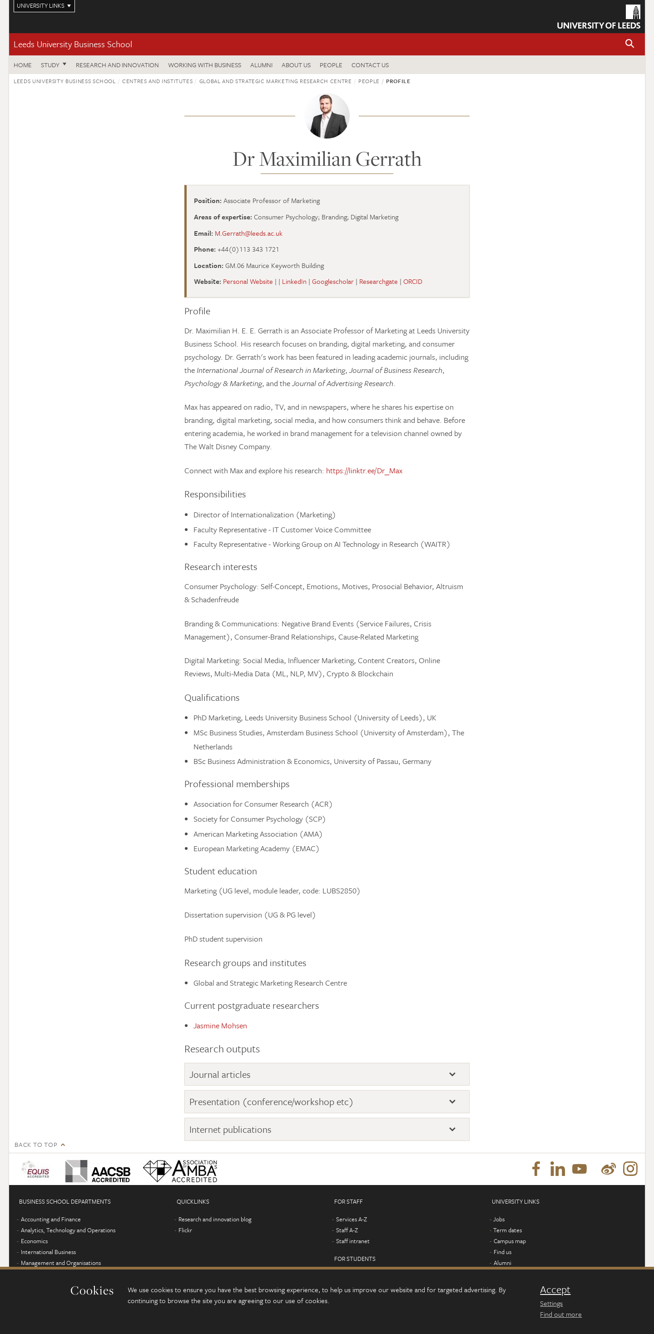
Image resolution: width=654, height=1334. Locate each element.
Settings (551, 1303)
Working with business (204, 64)
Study (50, 64)
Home (23, 64)
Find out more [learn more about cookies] (561, 1314)
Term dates (507, 1230)
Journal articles (220, 1074)
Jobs (499, 1219)
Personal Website (248, 281)
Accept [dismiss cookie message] (555, 1289)
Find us (502, 1251)
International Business (48, 1251)
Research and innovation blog (215, 1219)
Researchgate (378, 281)
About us (296, 64)
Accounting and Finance (51, 1219)
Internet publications (230, 1129)
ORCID (412, 281)
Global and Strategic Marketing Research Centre (275, 81)
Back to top (36, 1144)
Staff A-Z (347, 1230)
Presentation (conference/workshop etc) (271, 1101)
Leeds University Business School (73, 44)
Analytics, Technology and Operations (68, 1230)
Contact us (370, 64)
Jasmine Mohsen (220, 1025)
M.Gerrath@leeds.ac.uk (248, 233)
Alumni (261, 64)
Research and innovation (117, 64)
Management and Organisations (61, 1262)
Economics (34, 1240)
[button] (629, 44)
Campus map (510, 1240)
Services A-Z (351, 1219)
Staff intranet (353, 1240)
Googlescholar (333, 281)
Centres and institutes (157, 81)
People (331, 64)
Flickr (185, 1230)
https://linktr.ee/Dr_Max (364, 470)
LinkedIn (294, 281)
